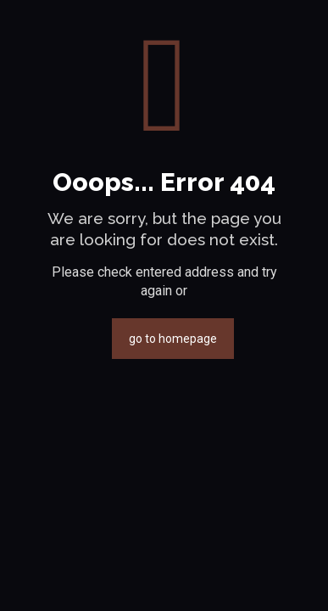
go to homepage (173, 338)
